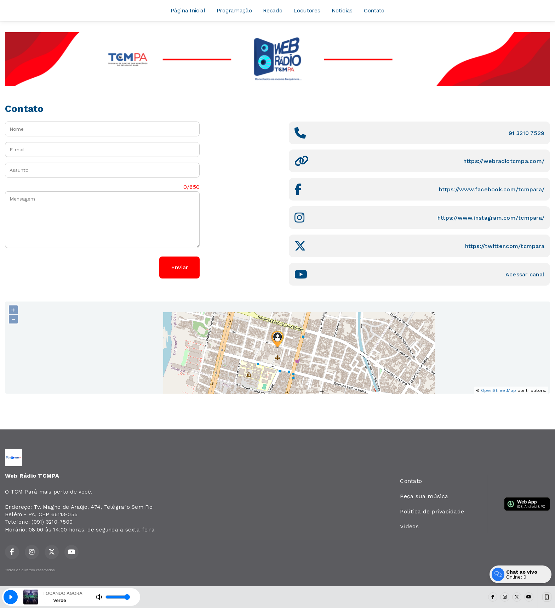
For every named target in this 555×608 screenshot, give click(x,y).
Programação (234, 10)
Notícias (342, 10)
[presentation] (59, 267)
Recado (272, 10)
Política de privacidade (432, 511)
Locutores (306, 10)
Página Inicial (188, 10)
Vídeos (409, 526)
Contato (374, 10)
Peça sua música (424, 496)
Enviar (179, 267)
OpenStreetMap (498, 390)
